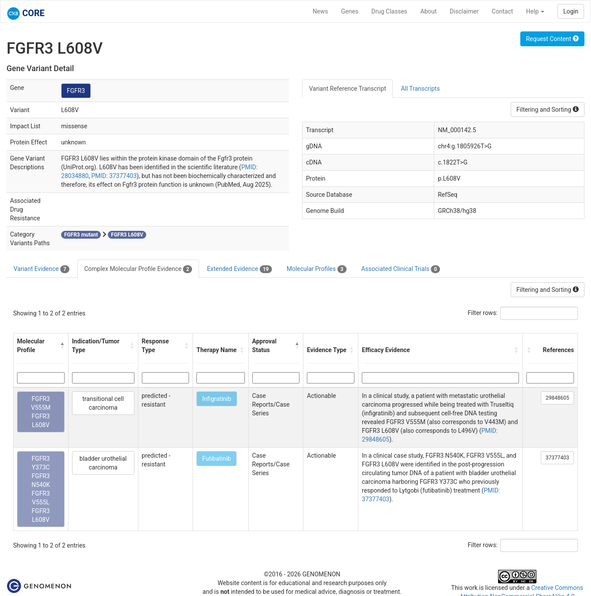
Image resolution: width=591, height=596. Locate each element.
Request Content (552, 38)
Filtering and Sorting (547, 109)
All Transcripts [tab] (420, 88)
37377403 (557, 458)
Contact (502, 11)
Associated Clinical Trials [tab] (400, 269)
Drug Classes (389, 11)
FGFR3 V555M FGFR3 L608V (41, 411)
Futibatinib (216, 458)
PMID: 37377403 (114, 175)
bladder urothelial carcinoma (103, 463)
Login (570, 11)
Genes (349, 11)
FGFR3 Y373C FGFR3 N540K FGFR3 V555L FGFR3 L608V (40, 489)
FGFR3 (76, 90)
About (428, 11)
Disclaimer (464, 11)
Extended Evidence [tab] (239, 269)
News (320, 11)
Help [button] (535, 11)
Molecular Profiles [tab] (317, 269)
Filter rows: (483, 312)
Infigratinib (216, 398)
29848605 (557, 398)
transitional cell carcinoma (103, 403)
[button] (62, 345)
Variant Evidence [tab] (41, 269)
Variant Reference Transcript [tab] (347, 88)
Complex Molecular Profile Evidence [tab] (138, 269)
